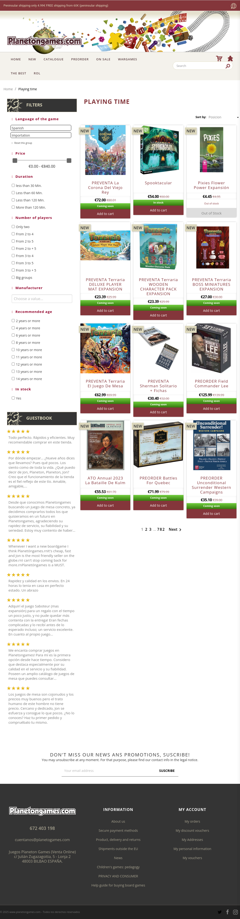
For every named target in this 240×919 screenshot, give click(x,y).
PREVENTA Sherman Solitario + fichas (158, 385)
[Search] (203, 65)
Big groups (24, 277)
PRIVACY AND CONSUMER (118, 876)
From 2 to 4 (25, 234)
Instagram (235, 912)
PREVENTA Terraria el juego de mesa (105, 383)
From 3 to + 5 (26, 270)
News (118, 858)
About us (118, 821)
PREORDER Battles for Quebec (158, 480)
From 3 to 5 (25, 263)
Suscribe (167, 770)
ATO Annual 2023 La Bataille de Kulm (105, 480)
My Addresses (192, 839)
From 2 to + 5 (26, 248)
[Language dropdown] (233, 6)
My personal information (192, 848)
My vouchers (192, 858)
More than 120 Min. (31, 207)
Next (176, 530)
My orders (192, 821)
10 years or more (29, 350)
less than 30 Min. (29, 185)
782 (161, 529)
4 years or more (28, 328)
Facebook (227, 912)
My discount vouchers (192, 830)
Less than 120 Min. (30, 200)
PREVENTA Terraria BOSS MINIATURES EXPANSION (211, 284)
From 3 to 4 (25, 256)
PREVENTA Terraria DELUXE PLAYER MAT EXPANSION (105, 284)
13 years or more (29, 371)
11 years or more (29, 357)
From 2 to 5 (25, 241)
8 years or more (28, 342)
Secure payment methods (118, 830)
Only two (23, 227)
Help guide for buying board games (118, 885)
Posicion (224, 117)
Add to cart (105, 213)
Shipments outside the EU (118, 848)
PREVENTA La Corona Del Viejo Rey (105, 187)
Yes (18, 398)
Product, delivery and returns (118, 839)
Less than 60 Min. (29, 193)
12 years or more (29, 364)
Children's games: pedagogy (118, 867)
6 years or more (28, 335)
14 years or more (29, 379)
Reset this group (23, 143)
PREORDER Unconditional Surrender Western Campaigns (211, 485)
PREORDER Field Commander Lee (212, 383)
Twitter (219, 912)
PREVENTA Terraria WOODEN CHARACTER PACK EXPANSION (158, 286)
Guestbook (39, 418)
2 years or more (28, 321)
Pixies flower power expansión (211, 185)
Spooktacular (158, 182)
